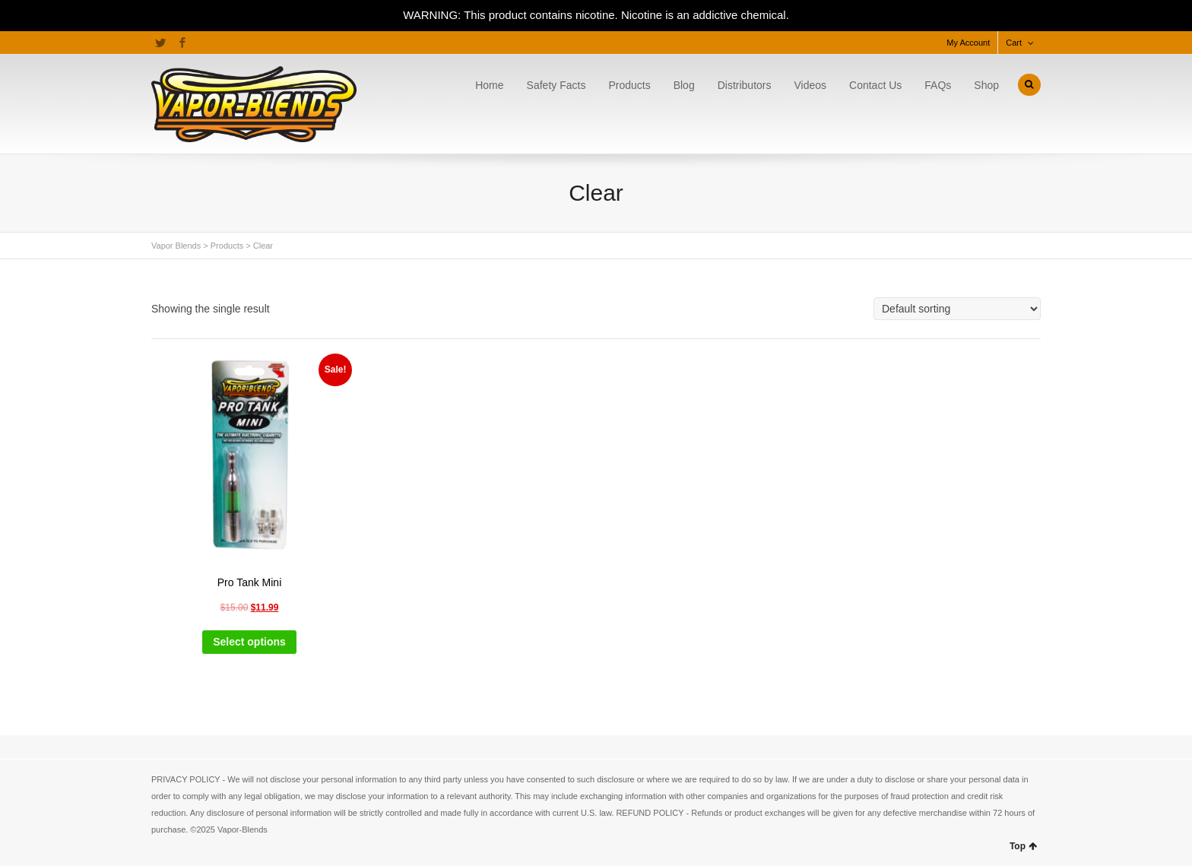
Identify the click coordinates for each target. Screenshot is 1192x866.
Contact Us (875, 85)
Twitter (160, 42)
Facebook (182, 42)
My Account (968, 42)
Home (489, 85)
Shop (986, 85)
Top (1023, 846)
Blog (684, 85)
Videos (810, 85)
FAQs (937, 85)
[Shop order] (957, 308)
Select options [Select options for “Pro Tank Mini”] (249, 642)
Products (629, 85)
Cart (1014, 42)
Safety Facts (556, 85)
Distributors (745, 85)
